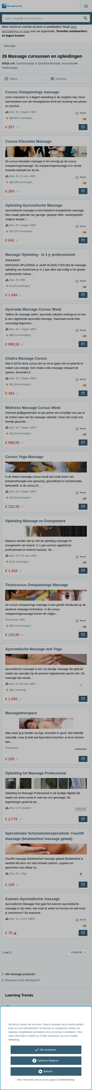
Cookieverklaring (65, 1079)
